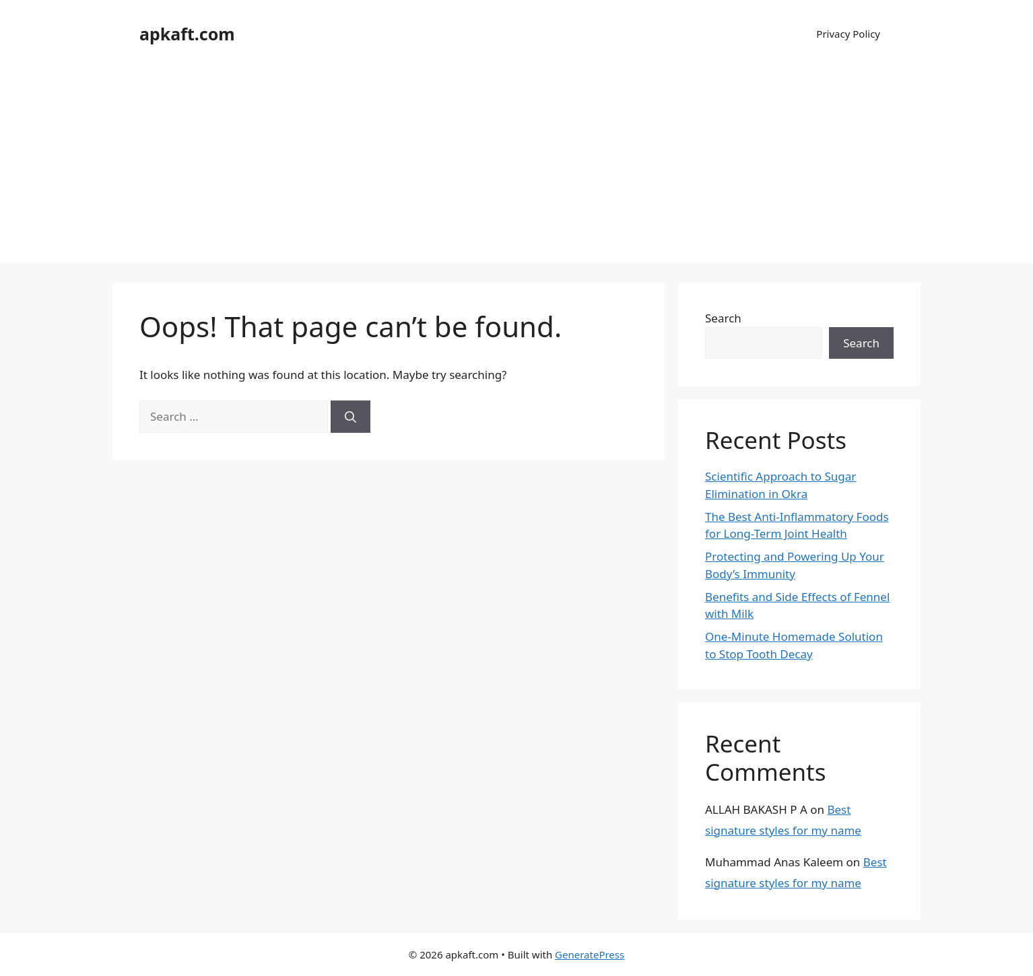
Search (723, 318)
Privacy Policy (848, 33)
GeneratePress (589, 954)
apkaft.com (187, 33)
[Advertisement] (516, 168)
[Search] (350, 416)
